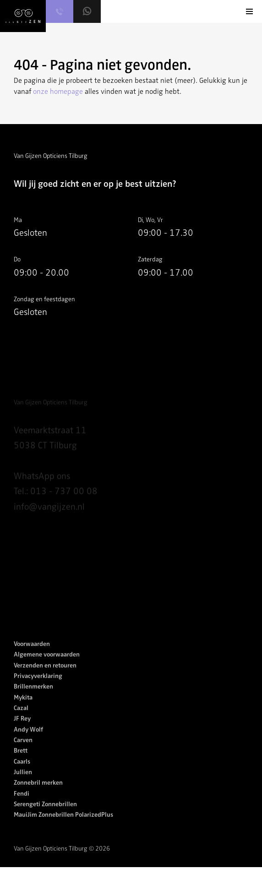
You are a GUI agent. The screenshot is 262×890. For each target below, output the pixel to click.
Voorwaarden (32, 653)
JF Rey (22, 729)
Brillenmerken (33, 696)
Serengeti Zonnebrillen (45, 814)
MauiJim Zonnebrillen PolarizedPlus (63, 825)
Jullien (23, 782)
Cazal (21, 718)
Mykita (23, 707)
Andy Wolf (28, 739)
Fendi (21, 803)
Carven (23, 750)
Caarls (22, 771)
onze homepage (58, 91)
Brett (20, 761)
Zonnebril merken (38, 793)
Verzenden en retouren (45, 675)
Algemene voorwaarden (47, 664)
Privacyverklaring (38, 685)
